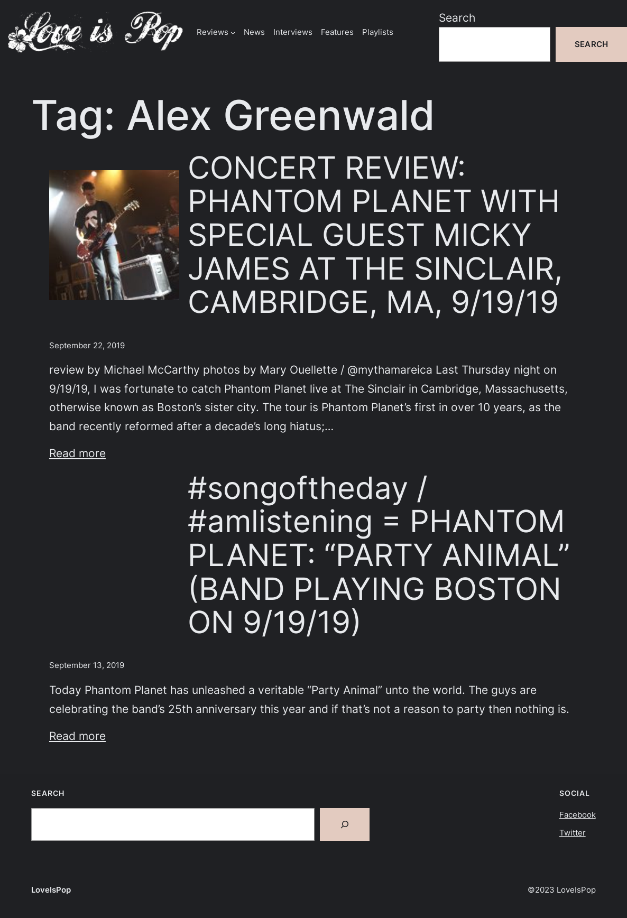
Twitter (572, 833)
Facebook (577, 815)
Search (457, 17)
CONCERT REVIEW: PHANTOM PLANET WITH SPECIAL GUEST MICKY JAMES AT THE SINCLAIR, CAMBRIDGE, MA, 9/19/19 (375, 235)
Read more (77, 453)
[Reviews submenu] (232, 32)
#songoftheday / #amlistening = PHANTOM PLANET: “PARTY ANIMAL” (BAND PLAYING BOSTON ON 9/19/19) (379, 555)
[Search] (345, 824)
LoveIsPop (51, 890)
